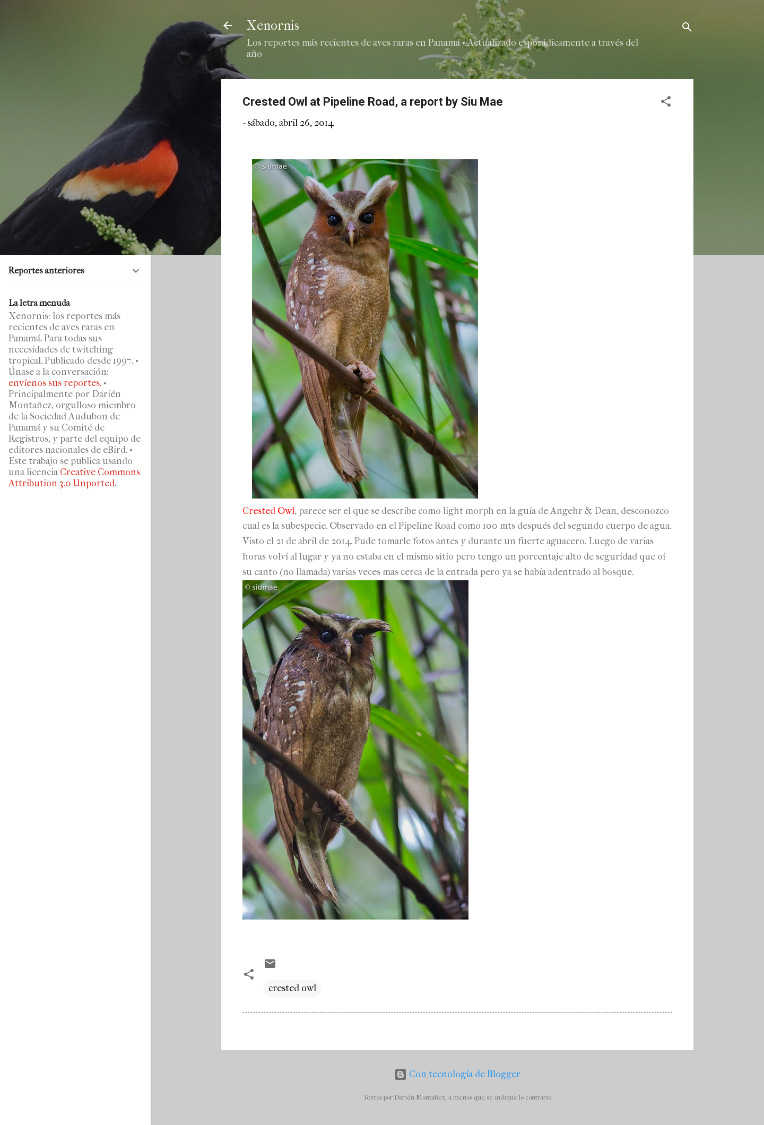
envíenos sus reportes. (54, 383)
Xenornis (273, 25)
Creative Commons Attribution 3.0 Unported (74, 478)
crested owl (292, 988)
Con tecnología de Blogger (457, 1074)
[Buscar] (687, 29)
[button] (665, 103)
